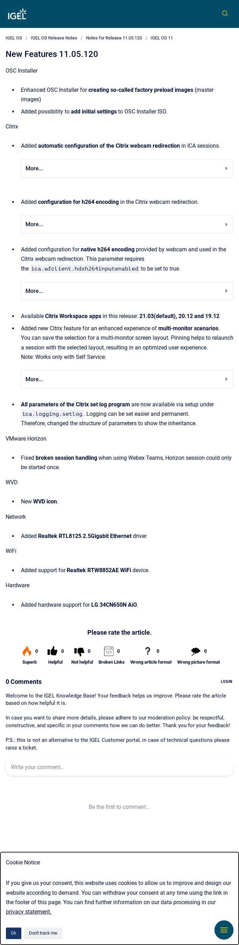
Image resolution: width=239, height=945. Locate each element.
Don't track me (43, 933)
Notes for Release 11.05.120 (114, 37)
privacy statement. (28, 911)
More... (127, 168)
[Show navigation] (224, 930)
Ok (13, 933)
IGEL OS (14, 37)
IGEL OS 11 (162, 37)
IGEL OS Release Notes (54, 37)
